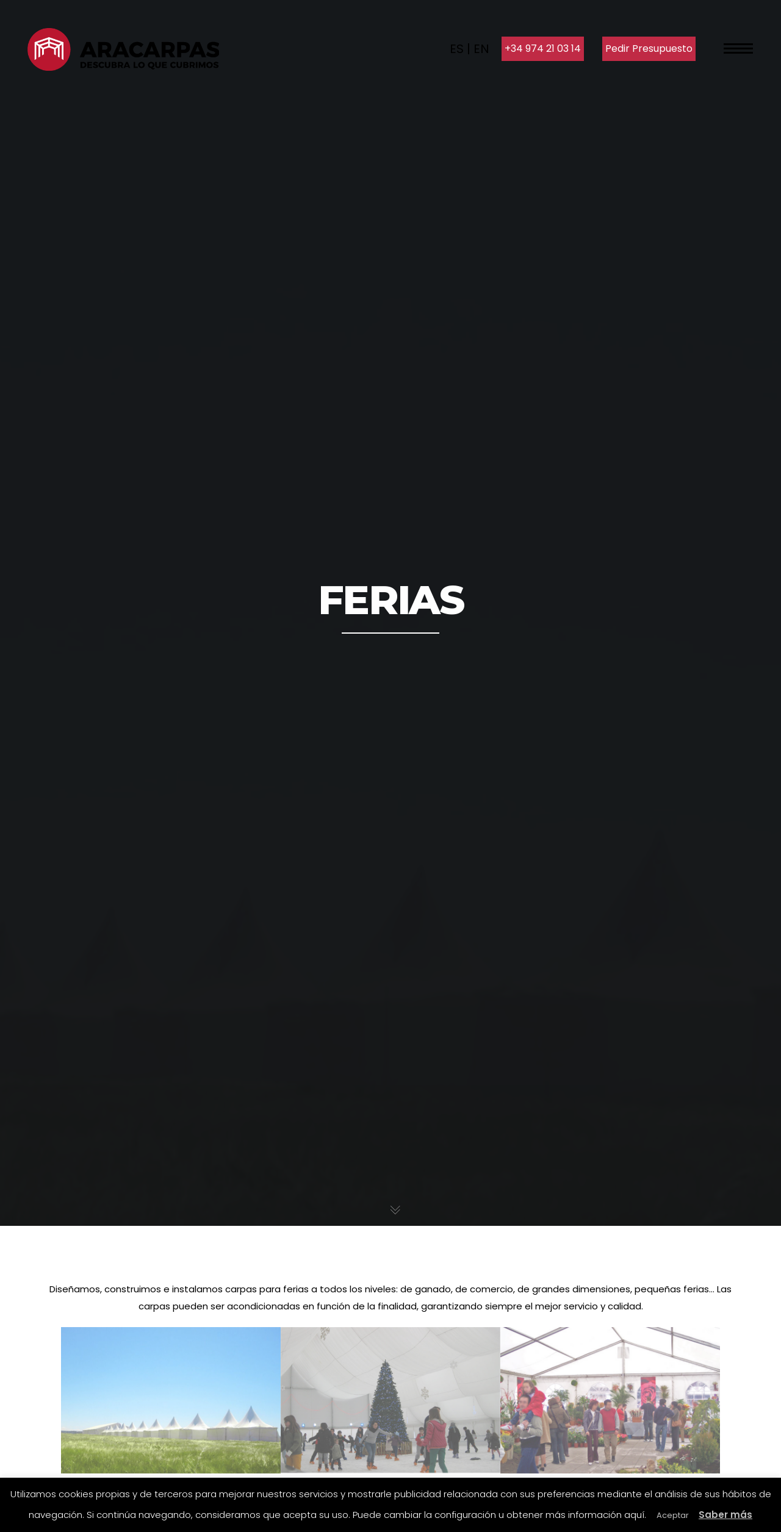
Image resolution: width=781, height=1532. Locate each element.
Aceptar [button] (673, 1515)
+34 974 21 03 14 (543, 48)
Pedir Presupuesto (649, 48)
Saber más (725, 1514)
